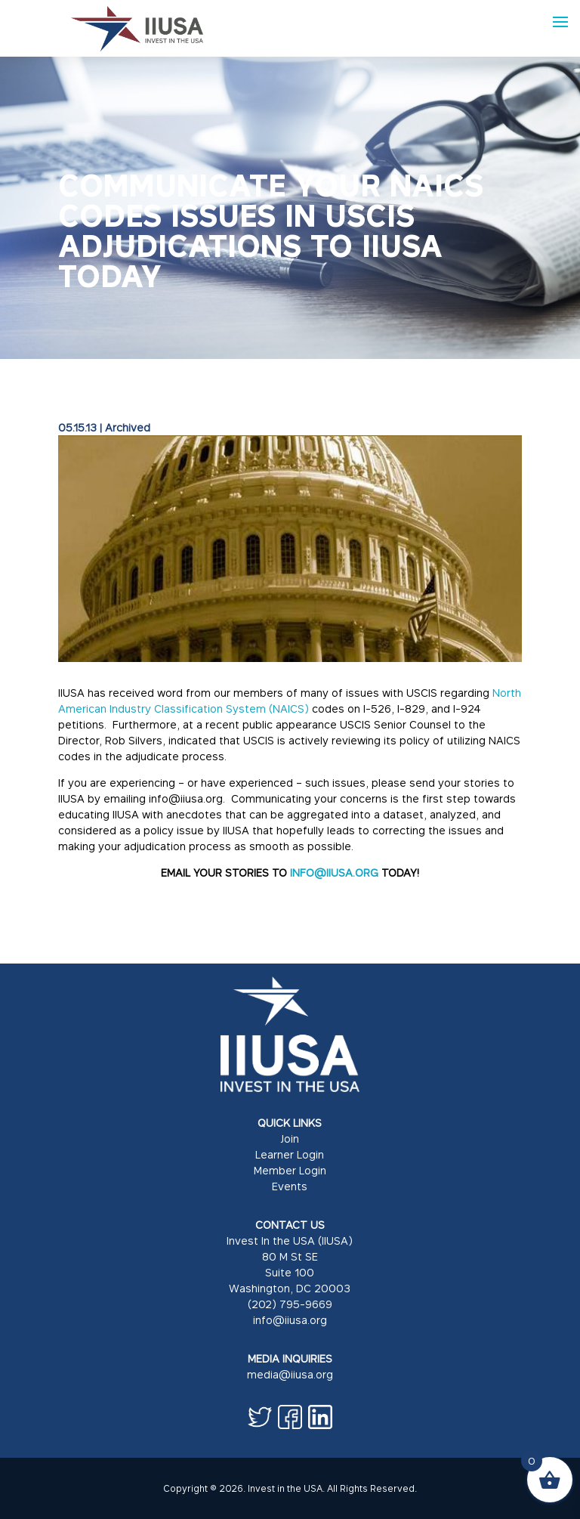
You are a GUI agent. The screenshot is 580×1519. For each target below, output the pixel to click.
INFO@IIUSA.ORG (334, 872)
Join (289, 1138)
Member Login (290, 1170)
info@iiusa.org (290, 1319)
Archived (127, 427)
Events (289, 1186)
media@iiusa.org (290, 1374)
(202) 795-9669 (290, 1304)
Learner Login (289, 1154)
